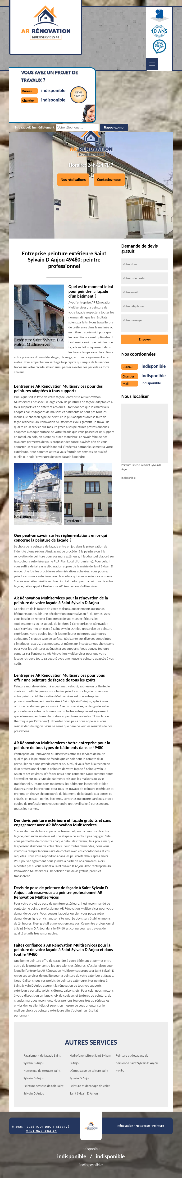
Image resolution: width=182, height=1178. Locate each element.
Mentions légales (41, 1131)
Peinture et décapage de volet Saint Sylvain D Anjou (90, 1089)
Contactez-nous (109, 179)
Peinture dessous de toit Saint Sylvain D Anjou (43, 1089)
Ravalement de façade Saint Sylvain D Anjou (42, 1059)
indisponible (53, 90)
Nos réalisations (73, 179)
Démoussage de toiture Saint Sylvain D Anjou (89, 1074)
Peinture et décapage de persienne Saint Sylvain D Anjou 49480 (137, 1063)
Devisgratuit (79, 94)
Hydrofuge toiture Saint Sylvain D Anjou (90, 1059)
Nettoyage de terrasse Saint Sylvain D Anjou (41, 1074)
